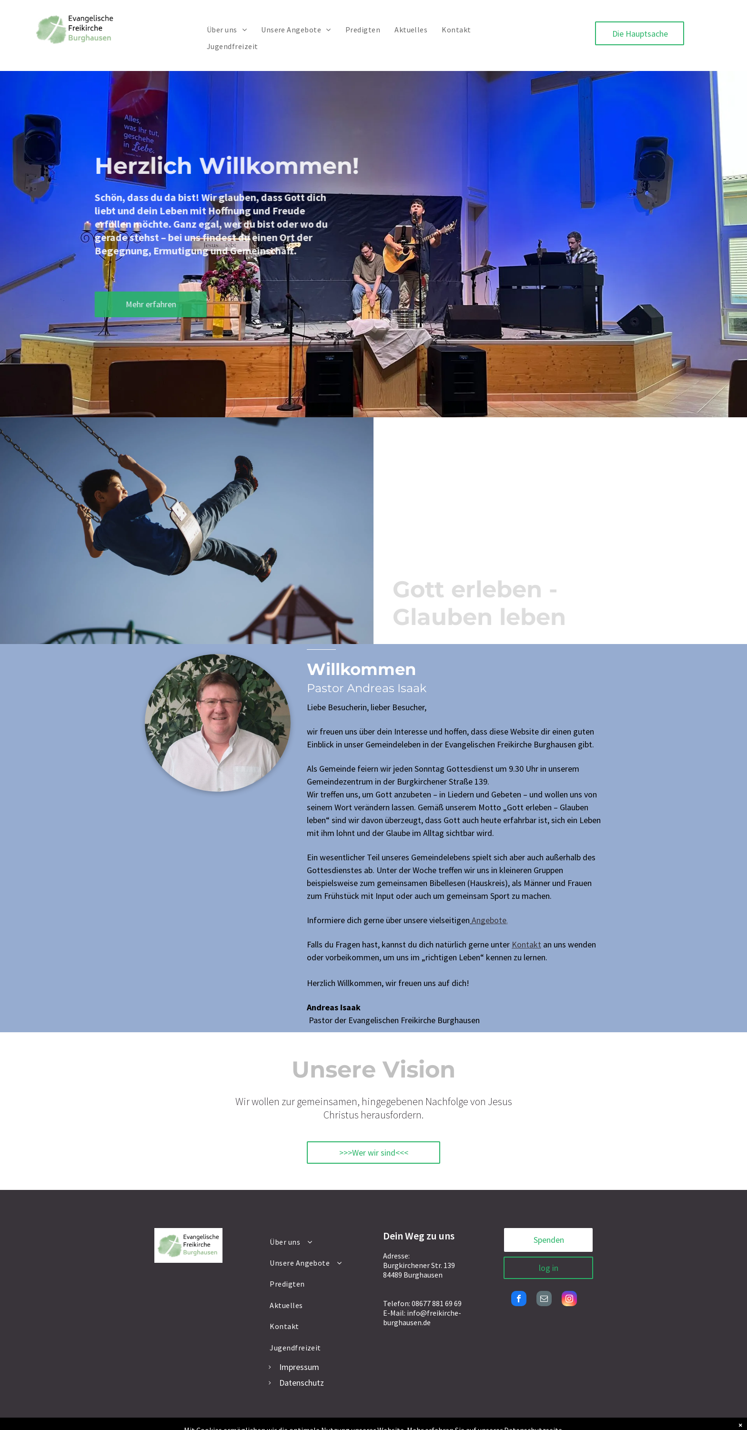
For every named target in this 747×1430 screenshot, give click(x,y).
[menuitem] (227, 29)
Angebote (489, 920)
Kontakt (526, 944)
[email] (544, 1300)
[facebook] (518, 1300)
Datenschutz (301, 1382)
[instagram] (569, 1300)
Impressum (299, 1366)
